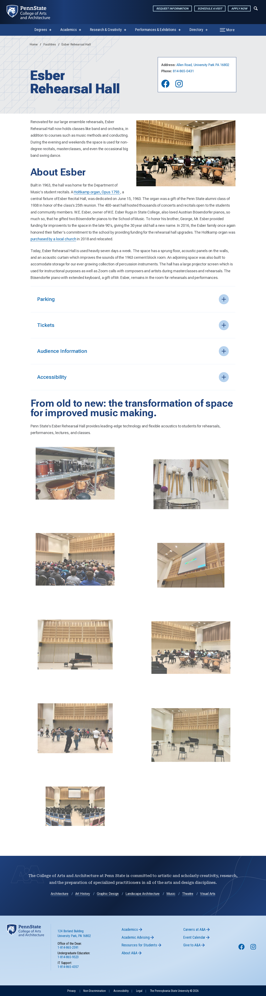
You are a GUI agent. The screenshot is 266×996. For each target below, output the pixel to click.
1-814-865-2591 (68, 947)
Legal (139, 991)
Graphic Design (108, 894)
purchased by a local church (53, 239)
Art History (82, 894)
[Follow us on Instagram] (253, 949)
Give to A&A (192, 945)
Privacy (71, 991)
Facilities (50, 44)
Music (170, 894)
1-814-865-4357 (68, 967)
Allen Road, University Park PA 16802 (202, 65)
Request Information (172, 8)
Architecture (59, 894)
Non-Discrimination (94, 991)
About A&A (129, 953)
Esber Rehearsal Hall (76, 44)
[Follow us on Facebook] (241, 949)
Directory (196, 29)
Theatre (187, 894)
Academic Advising (136, 937)
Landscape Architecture (143, 894)
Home (34, 44)
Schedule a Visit (210, 8)
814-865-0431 (183, 71)
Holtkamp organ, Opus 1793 (97, 192)
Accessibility (120, 991)
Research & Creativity (106, 29)
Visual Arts (207, 894)
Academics (68, 29)
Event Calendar (194, 937)
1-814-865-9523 (68, 957)
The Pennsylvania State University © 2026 (174, 991)
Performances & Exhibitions (155, 29)
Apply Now (239, 8)
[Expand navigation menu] (255, 8)
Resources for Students (139, 945)
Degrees (40, 29)
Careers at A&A (194, 929)
